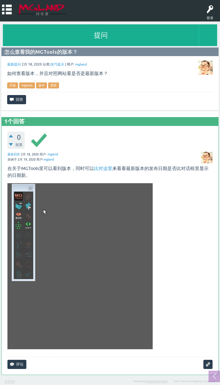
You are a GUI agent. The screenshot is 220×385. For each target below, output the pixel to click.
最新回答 (13, 154)
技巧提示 (57, 64)
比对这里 (103, 168)
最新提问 (14, 64)
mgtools (27, 85)
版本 (41, 85)
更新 (53, 85)
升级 (12, 85)
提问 (101, 35)
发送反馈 (10, 381)
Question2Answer (157, 381)
